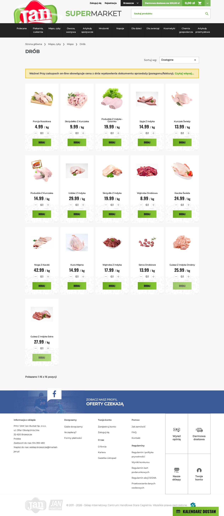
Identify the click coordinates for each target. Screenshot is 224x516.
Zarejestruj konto (107, 426)
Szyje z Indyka (147, 121)
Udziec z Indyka (76, 193)
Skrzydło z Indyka (112, 193)
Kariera (102, 452)
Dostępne (179, 60)
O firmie (102, 446)
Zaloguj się (103, 432)
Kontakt (136, 438)
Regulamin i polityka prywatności (142, 454)
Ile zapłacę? (70, 432)
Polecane (22, 28)
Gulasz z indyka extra (42, 336)
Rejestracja (111, 3)
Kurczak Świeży (182, 121)
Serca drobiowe (147, 265)
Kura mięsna (77, 265)
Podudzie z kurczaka (42, 193)
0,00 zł (193, 3)
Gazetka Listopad (107, 458)
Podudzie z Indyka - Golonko (112, 120)
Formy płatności (73, 438)
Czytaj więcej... (184, 73)
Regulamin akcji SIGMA (144, 478)
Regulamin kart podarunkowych (140, 470)
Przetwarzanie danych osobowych (143, 485)
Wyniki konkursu (141, 462)
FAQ (134, 432)
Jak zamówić (138, 426)
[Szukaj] (171, 13)
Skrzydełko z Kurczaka (77, 121)
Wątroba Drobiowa (147, 193)
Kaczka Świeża (182, 193)
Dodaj (41, 142)
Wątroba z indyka (112, 265)
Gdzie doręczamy (73, 426)
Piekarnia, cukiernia (38, 30)
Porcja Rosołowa (42, 121)
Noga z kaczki (41, 265)
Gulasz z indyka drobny (182, 265)
